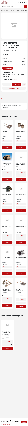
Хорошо (24, 422)
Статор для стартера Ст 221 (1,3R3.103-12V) (6, 164)
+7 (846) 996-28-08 (22, 2)
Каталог (12, 10)
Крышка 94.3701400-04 (21, 226)
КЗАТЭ (3, 198)
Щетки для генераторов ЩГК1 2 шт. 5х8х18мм (6, 132)
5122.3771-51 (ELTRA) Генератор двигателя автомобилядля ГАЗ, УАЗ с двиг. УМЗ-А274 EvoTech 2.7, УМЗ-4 (20, 164)
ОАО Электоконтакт (9, 50)
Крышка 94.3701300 (6, 257)
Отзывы (12, 99)
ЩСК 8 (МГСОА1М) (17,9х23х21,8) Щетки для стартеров (6, 290)
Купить (9, 141)
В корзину (17, 84)
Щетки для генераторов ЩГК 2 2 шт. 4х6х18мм (20, 290)
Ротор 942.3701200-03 (21, 194)
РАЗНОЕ (3, 166)
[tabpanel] (14, 106)
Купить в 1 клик (14, 88)
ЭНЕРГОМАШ (4, 292)
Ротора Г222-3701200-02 (7, 195)
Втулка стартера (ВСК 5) (21, 131)
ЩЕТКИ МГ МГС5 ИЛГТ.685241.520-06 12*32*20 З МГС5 (6, 332)
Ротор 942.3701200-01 (6, 226)
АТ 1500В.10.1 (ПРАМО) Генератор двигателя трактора (21, 258)
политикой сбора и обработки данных (10, 423)
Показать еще (8, 68)
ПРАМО (17, 166)
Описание (4, 99)
